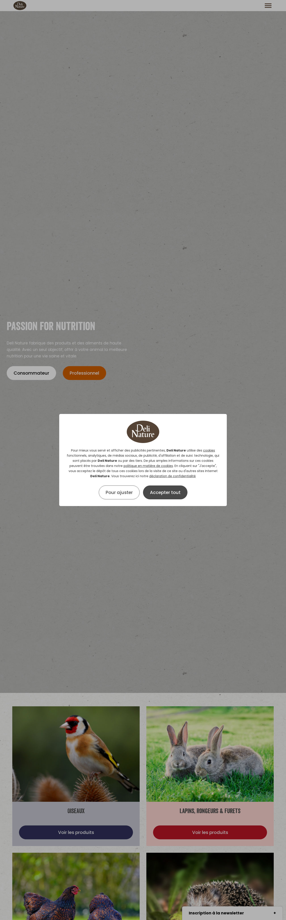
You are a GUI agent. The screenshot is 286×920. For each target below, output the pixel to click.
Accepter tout (165, 492)
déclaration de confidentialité (172, 476)
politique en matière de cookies (148, 466)
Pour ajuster (119, 492)
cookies (209, 450)
